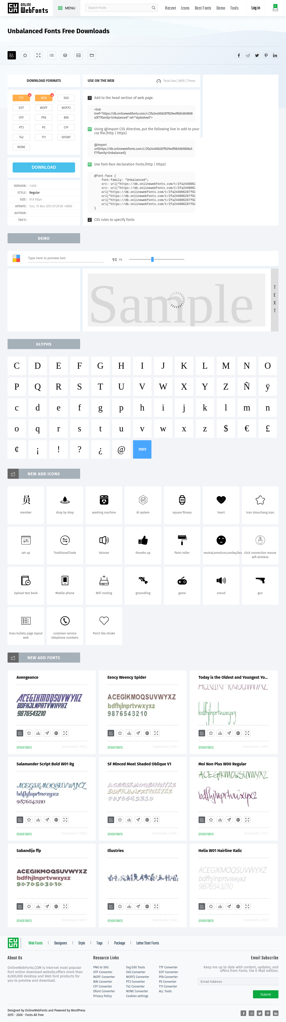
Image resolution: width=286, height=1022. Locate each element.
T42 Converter (135, 986)
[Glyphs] (52, 55)
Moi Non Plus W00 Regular (222, 764)
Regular (34, 192)
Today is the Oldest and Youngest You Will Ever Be (234, 677)
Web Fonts (35, 943)
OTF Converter (102, 972)
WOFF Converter (104, 977)
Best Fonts (203, 8)
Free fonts (30, 9)
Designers (60, 943)
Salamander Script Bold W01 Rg (45, 764)
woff (43, 108)
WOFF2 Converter (137, 977)
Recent (170, 8)
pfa (43, 117)
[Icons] (78, 55)
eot (21, 108)
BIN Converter (102, 981)
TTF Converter (168, 967)
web (44, 98)
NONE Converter (137, 991)
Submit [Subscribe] (266, 994)
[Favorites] (25, 55)
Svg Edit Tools (135, 967)
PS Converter (167, 981)
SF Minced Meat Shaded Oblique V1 (139, 764)
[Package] (65, 55)
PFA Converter (168, 977)
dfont (66, 137)
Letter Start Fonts (147, 943)
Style (81, 943)
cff (66, 127)
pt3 (21, 127)
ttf (21, 98)
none (21, 147)
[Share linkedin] (275, 55)
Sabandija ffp (29, 850)
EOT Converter (168, 972)
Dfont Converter (104, 991)
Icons (185, 8)
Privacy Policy (102, 996)
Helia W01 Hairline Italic (220, 850)
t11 (44, 137)
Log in (255, 8)
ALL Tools (165, 991)
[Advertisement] (240, 106)
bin (66, 117)
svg (66, 98)
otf (21, 117)
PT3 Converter (135, 981)
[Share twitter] (257, 55)
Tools (234, 8)
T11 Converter (168, 986)
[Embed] (56, 733)
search (153, 8)
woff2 (66, 108)
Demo (220, 8)
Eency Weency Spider (127, 677)
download (44, 167)
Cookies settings (137, 996)
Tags (100, 943)
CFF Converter (102, 986)
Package (119, 943)
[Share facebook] (239, 55)
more (142, 449)
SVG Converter (135, 972)
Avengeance (28, 677)
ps (43, 127)
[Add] (12, 55)
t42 (21, 137)
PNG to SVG (101, 967)
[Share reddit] (248, 55)
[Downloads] (38, 733)
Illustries (116, 850)
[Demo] (38, 55)
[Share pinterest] (266, 55)
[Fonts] (92, 55)
